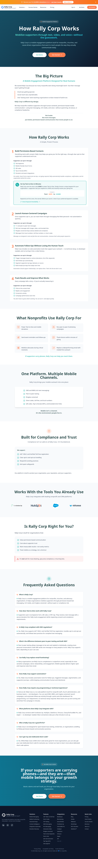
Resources (43, 7)
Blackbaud (59, 816)
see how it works (56, 2)
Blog (72, 816)
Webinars (73, 821)
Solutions (22, 7)
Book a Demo (68, 2)
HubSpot (59, 829)
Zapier (58, 836)
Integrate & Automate (35, 826)
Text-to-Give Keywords (49, 834)
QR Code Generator (48, 838)
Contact (87, 829)
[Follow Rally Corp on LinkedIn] (3, 825)
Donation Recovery (34, 829)
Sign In (73, 7)
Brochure (87, 824)
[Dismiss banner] (96, 2)
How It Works (88, 819)
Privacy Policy (37, 848)
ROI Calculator (74, 826)
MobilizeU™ (74, 829)
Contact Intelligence (34, 824)
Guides (72, 819)
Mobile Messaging (34, 816)
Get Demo (81, 7)
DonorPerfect (60, 821)
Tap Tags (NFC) (47, 841)
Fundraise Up (60, 824)
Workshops (74, 824)
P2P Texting (46, 821)
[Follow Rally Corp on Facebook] (11, 825)
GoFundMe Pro (61, 826)
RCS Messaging (47, 826)
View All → (59, 841)
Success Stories (32, 7)
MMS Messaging (47, 824)
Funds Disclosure (59, 848)
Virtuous (59, 834)
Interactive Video (47, 829)
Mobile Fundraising (34, 819)
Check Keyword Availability (30, 202)
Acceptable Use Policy (48, 848)
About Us (87, 826)
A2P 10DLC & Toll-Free (48, 816)
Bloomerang (60, 819)
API (58, 838)
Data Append (46, 843)
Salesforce (59, 831)
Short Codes (46, 819)
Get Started (92, 7)
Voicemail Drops (33, 821)
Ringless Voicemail (48, 831)
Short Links (46, 836)
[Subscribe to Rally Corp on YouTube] (7, 825)
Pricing (52, 7)
